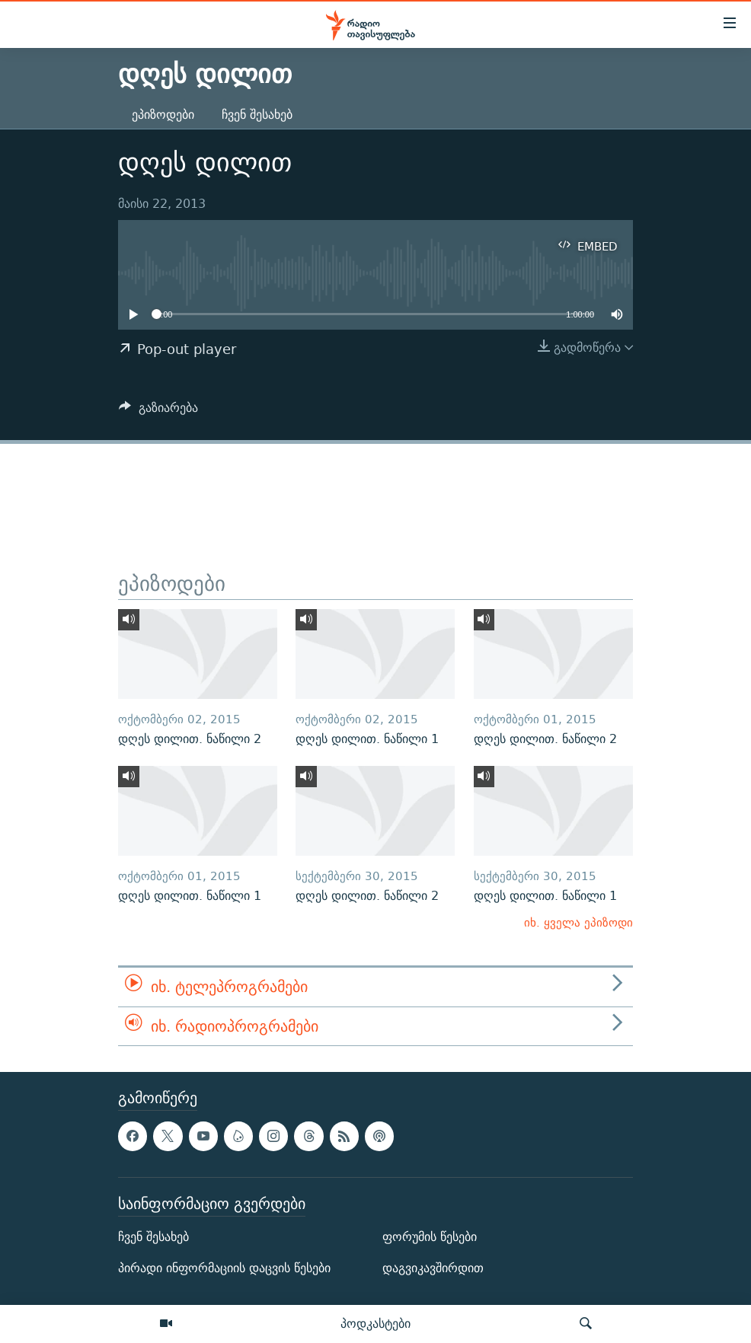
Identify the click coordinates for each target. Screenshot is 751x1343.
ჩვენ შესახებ (257, 114)
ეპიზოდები (163, 114)
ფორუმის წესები (429, 1236)
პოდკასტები (375, 1323)
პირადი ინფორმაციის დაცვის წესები (224, 1268)
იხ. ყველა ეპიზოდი (578, 922)
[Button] (158, 411)
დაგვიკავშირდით (433, 1268)
